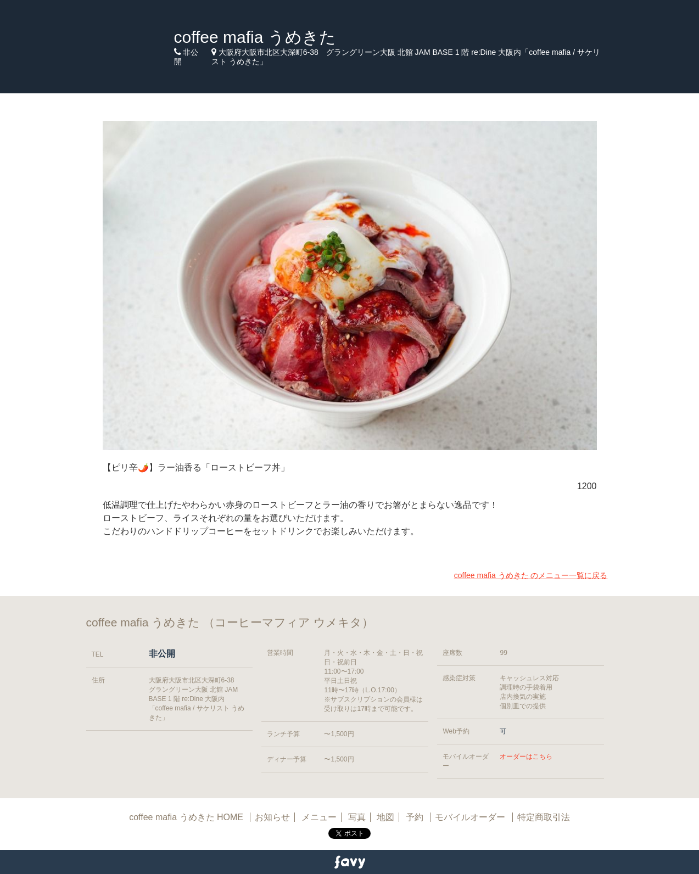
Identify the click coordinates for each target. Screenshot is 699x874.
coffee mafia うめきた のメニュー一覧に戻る (531, 575)
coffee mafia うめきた (255, 37)
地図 (385, 817)
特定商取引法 (543, 817)
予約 (416, 817)
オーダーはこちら (526, 756)
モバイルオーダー (470, 817)
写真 (357, 817)
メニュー (319, 817)
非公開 (162, 653)
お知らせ (272, 817)
